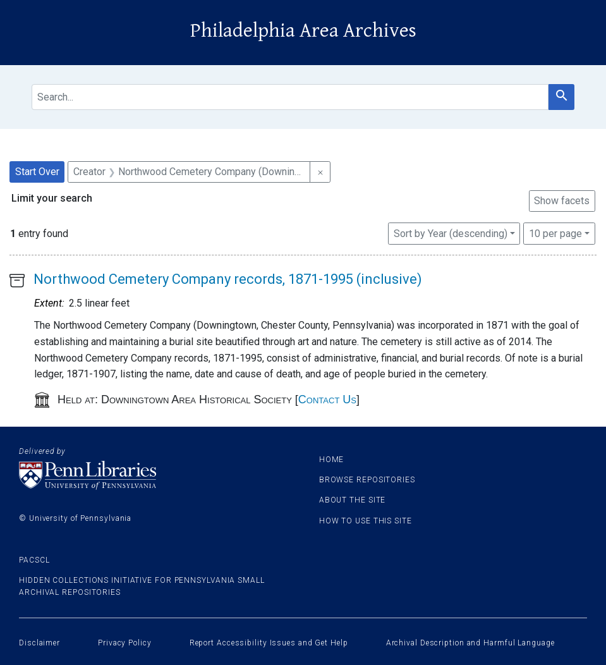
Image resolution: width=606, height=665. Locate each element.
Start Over (37, 172)
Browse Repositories (367, 479)
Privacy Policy (125, 642)
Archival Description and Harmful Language (470, 642)
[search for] (290, 97)
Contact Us (327, 399)
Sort (450, 234)
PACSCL (34, 560)
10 (555, 233)
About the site (352, 500)
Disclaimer (39, 642)
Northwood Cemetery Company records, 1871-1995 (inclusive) (227, 279)
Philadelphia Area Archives (303, 30)
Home (331, 459)
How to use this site (365, 520)
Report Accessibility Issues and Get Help (269, 642)
